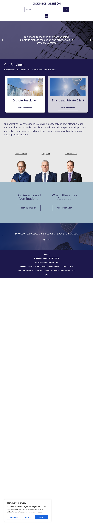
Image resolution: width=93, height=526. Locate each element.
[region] (27, 510)
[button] (46, 16)
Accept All (41, 517)
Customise (14, 517)
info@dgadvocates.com (49, 262)
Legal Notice (62, 270)
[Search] (66, 9)
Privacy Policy (71, 270)
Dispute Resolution (25, 100)
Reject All (28, 517)
